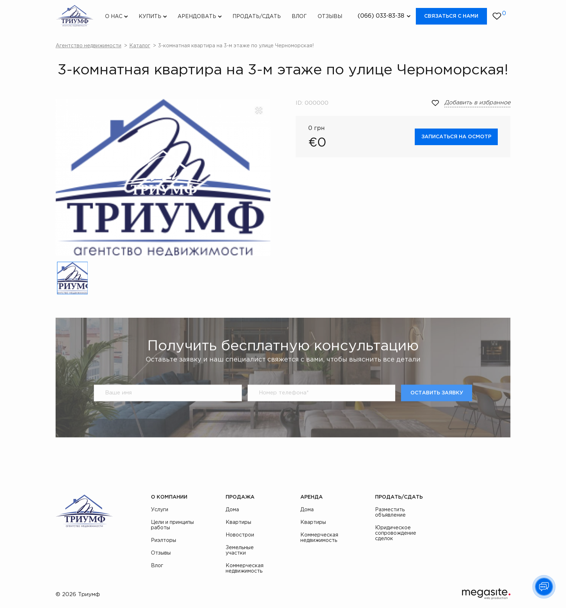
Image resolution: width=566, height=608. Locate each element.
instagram (490, 498)
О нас (113, 16)
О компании (169, 497)
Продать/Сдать (256, 16)
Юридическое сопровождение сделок (395, 533)
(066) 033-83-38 (381, 16)
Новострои (240, 535)
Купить (150, 16)
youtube (506, 498)
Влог (299, 16)
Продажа (240, 497)
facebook (474, 498)
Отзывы (330, 16)
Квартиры (238, 522)
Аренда (311, 497)
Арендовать (197, 16)
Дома (232, 510)
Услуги (159, 510)
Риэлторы (163, 540)
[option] (163, 177)
